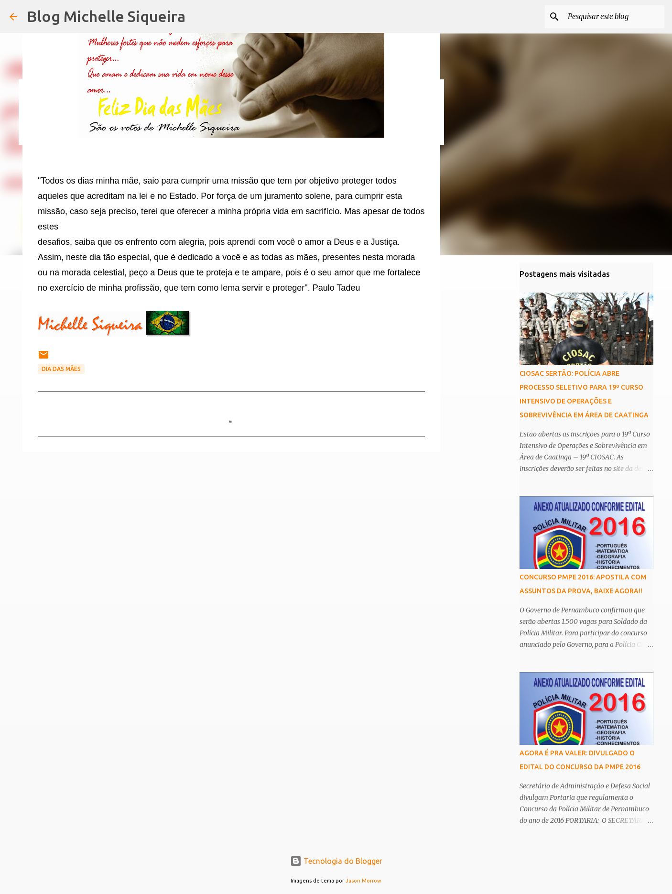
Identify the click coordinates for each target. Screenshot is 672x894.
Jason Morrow (363, 880)
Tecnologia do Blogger (336, 861)
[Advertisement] (231, 533)
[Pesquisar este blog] (614, 16)
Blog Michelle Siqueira (106, 16)
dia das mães (61, 369)
